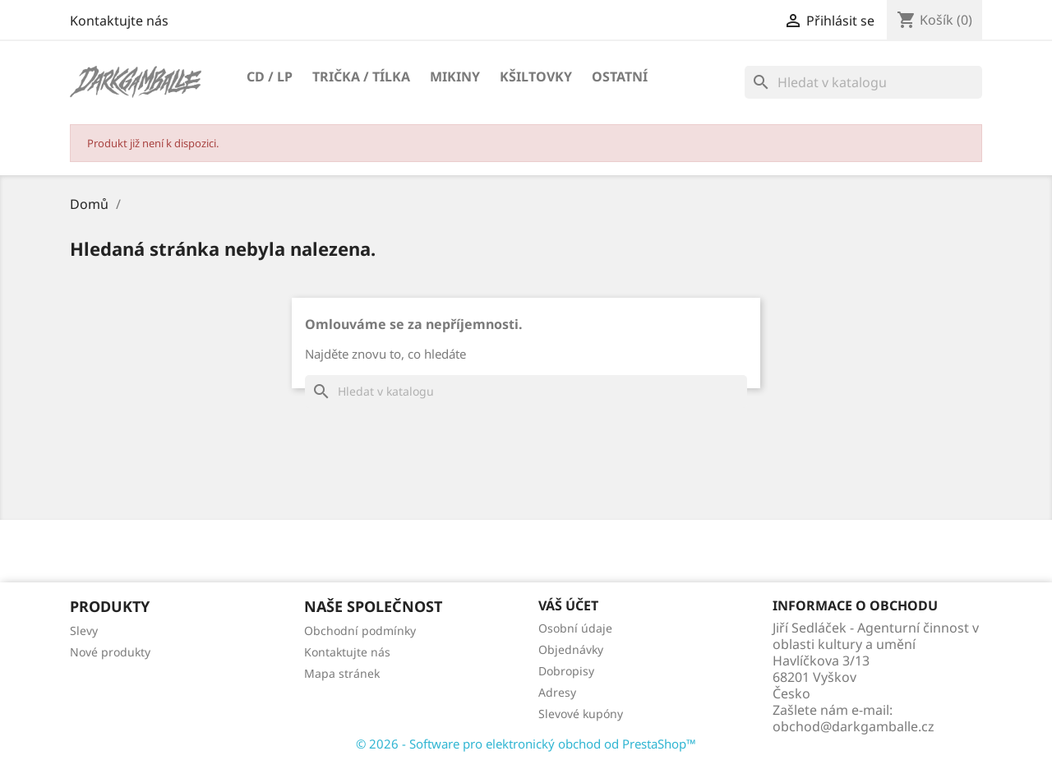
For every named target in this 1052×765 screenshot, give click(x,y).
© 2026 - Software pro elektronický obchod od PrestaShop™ (526, 743)
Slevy (84, 630)
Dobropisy (566, 671)
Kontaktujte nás (119, 21)
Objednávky (570, 649)
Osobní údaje (575, 628)
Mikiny (455, 76)
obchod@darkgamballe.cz (853, 726)
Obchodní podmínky (360, 630)
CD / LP (270, 76)
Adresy (557, 692)
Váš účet (568, 605)
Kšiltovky (536, 76)
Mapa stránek (342, 673)
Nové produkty (110, 652)
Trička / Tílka (361, 76)
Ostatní (620, 76)
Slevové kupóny (580, 713)
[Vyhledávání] (863, 82)
